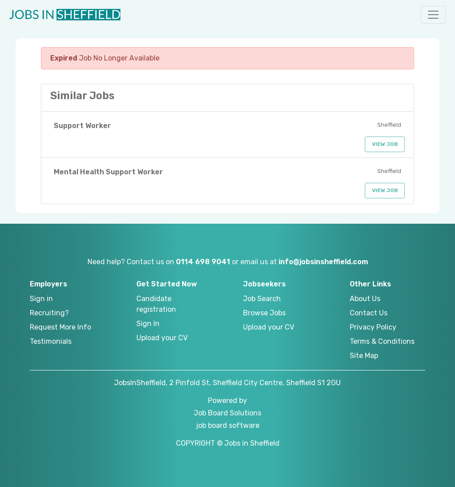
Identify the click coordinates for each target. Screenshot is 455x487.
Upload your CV (162, 338)
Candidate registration (156, 304)
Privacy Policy (373, 327)
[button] (433, 15)
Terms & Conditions (382, 341)
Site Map (364, 355)
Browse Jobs (264, 313)
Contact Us (368, 313)
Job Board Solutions (227, 413)
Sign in (41, 298)
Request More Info (60, 327)
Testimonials (51, 341)
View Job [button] (385, 144)
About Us (365, 298)
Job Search (262, 298)
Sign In (148, 323)
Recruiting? (49, 313)
